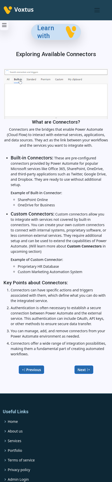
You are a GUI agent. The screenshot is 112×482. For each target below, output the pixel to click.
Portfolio (15, 450)
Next (84, 369)
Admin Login (18, 479)
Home (13, 421)
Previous (31, 369)
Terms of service (21, 460)
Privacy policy (19, 470)
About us (15, 431)
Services (14, 441)
